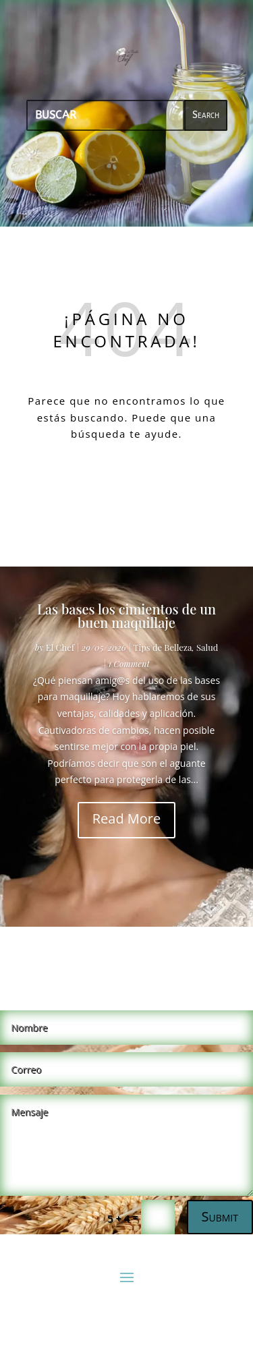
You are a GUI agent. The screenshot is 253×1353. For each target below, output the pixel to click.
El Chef (60, 647)
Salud (207, 647)
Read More (126, 818)
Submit (220, 1216)
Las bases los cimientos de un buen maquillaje (126, 615)
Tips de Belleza (162, 647)
